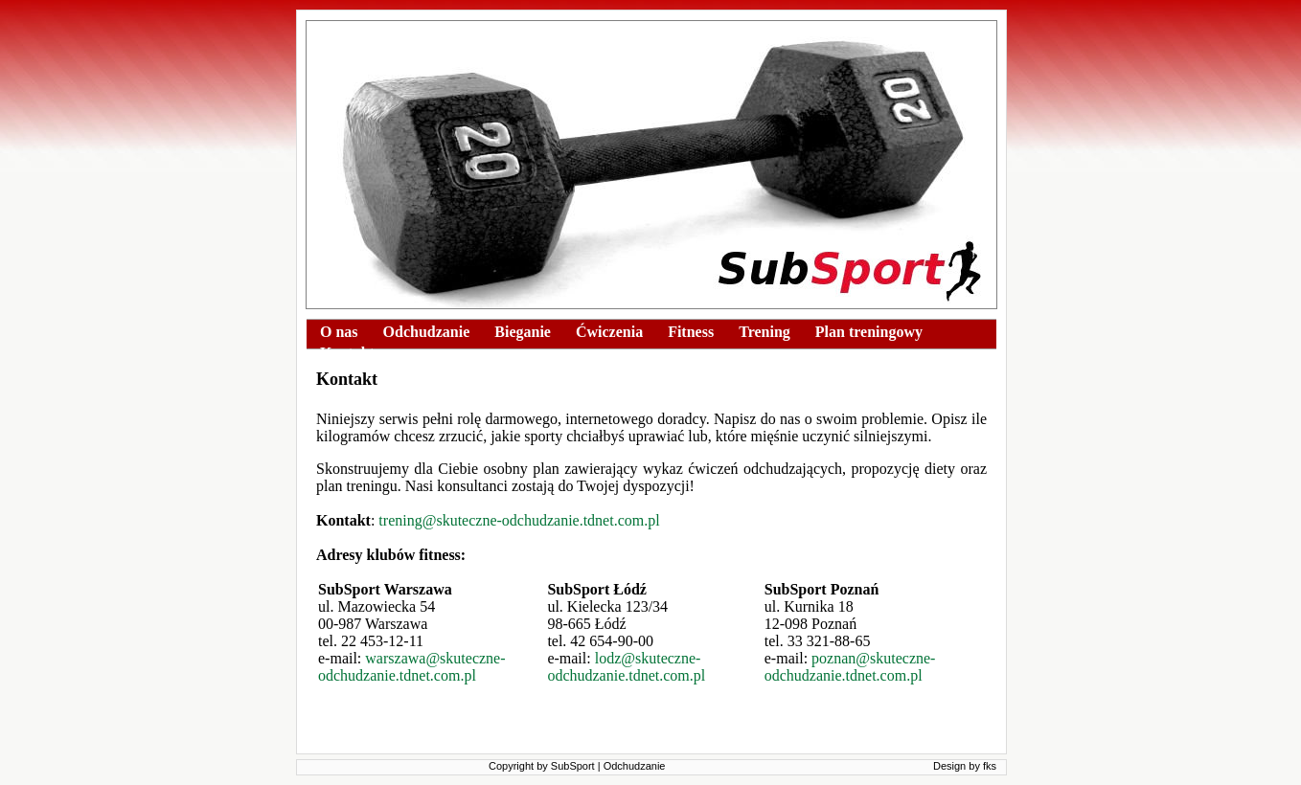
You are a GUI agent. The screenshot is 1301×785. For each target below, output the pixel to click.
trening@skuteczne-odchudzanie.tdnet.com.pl (518, 520)
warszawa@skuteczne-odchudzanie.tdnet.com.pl (412, 667)
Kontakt (347, 353)
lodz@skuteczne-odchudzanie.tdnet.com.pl (626, 667)
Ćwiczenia (609, 332)
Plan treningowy (869, 332)
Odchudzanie (426, 332)
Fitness (691, 332)
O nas (339, 332)
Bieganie (522, 332)
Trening (764, 332)
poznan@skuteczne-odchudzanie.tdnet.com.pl (850, 667)
